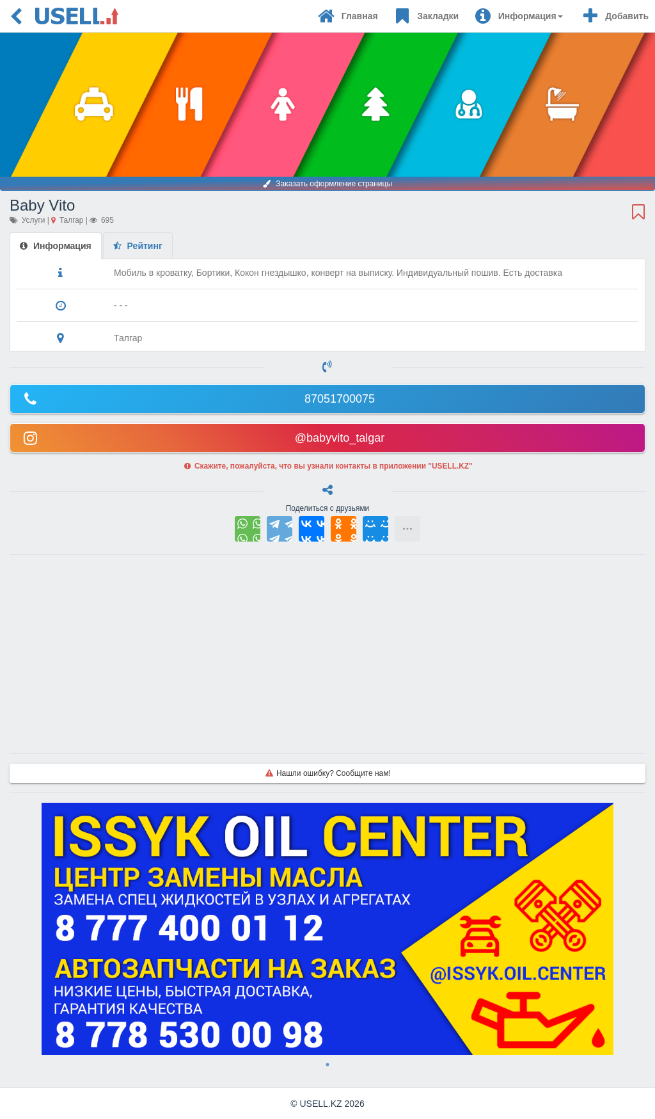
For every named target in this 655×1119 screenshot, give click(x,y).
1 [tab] (327, 1064)
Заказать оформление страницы (327, 183)
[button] (518, 16)
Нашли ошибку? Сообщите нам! (327, 773)
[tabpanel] (327, 929)
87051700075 (197, 398)
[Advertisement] (327, 654)
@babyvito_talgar (202, 437)
